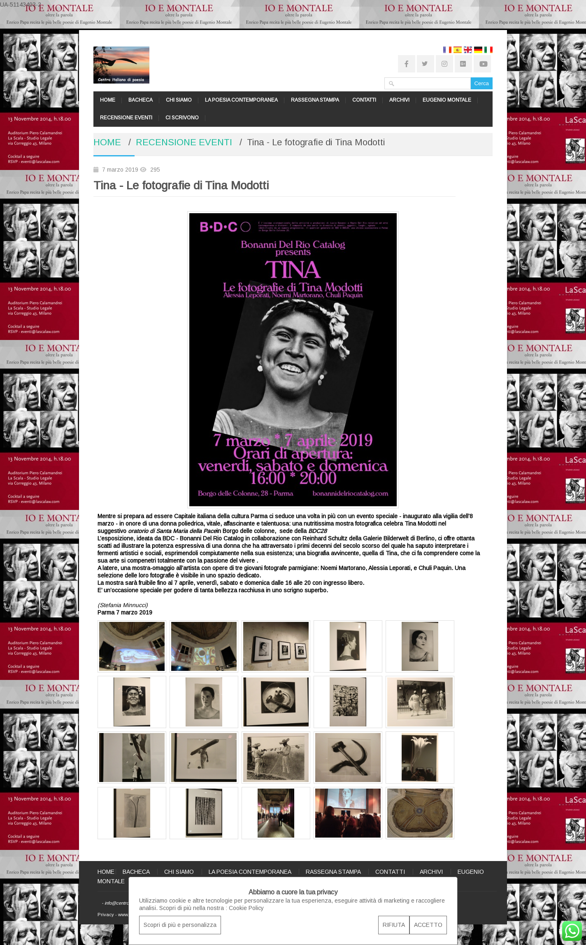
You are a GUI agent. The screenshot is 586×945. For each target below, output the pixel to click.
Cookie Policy (246, 908)
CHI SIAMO (179, 100)
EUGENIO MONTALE (447, 100)
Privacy (106, 914)
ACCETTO (428, 925)
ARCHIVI (399, 100)
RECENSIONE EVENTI (126, 118)
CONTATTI (364, 100)
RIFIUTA (394, 925)
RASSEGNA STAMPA (315, 100)
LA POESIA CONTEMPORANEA (241, 100)
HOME (107, 100)
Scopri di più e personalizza (180, 925)
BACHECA (140, 100)
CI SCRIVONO (182, 118)
